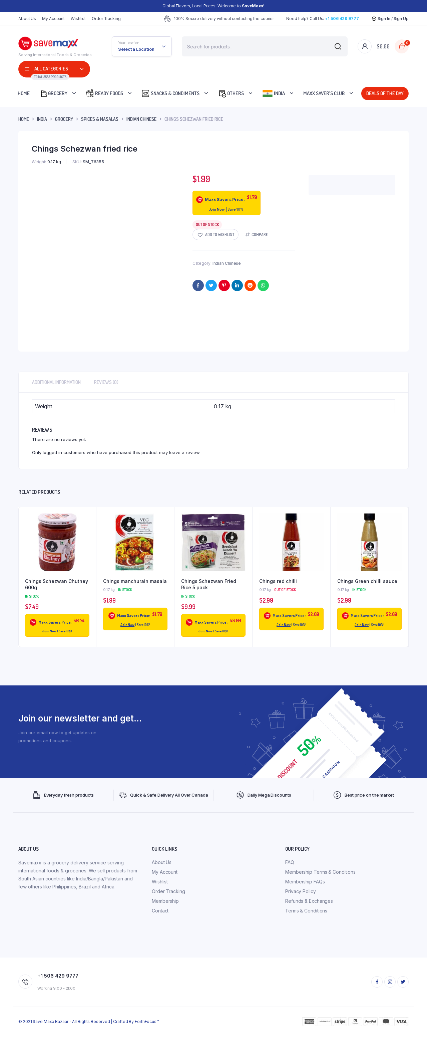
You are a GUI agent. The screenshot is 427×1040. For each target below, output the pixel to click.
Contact (160, 910)
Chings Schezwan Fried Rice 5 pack (208, 584)
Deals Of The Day (385, 93)
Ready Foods (104, 93)
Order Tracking (106, 18)
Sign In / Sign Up (390, 18)
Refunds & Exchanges (309, 901)
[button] (215, 234)
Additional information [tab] (56, 382)
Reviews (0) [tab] (106, 382)
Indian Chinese (141, 119)
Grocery (53, 93)
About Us (27, 18)
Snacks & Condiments (170, 93)
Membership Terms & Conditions (320, 872)
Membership (165, 901)
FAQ (289, 862)
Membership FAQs (305, 881)
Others (231, 93)
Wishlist (78, 18)
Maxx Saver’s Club (324, 93)
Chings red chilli (278, 581)
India (273, 93)
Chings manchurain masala (135, 581)
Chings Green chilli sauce (367, 581)
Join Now (217, 209)
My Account (53, 18)
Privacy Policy (300, 891)
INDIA (42, 119)
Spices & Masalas (99, 119)
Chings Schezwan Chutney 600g (56, 584)
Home (24, 93)
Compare (260, 234)
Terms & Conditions (306, 910)
